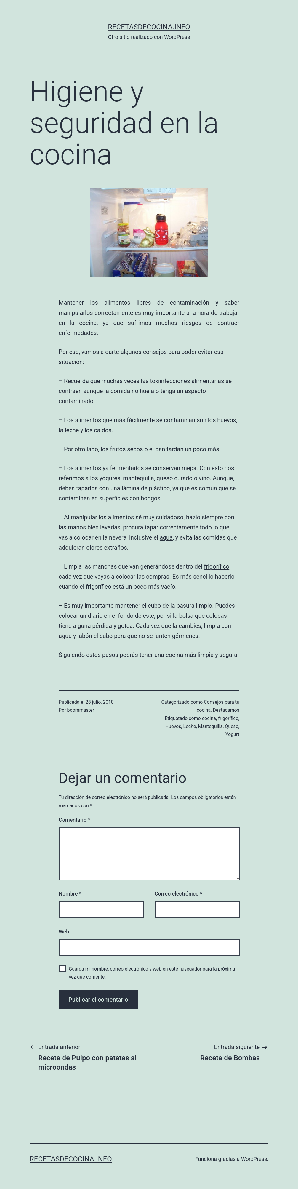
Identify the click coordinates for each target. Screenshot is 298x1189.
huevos (226, 420)
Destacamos (226, 710)
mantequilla (138, 478)
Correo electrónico (178, 893)
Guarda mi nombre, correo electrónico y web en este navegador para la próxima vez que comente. (152, 973)
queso (165, 478)
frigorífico (216, 566)
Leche (189, 726)
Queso (231, 726)
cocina (174, 654)
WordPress (254, 1159)
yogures (110, 478)
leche (72, 430)
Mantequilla (210, 726)
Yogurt (232, 734)
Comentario (74, 820)
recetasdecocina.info (149, 27)
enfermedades (78, 332)
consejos (155, 351)
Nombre (70, 893)
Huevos (173, 726)
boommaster (80, 710)
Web (64, 931)
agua (166, 537)
